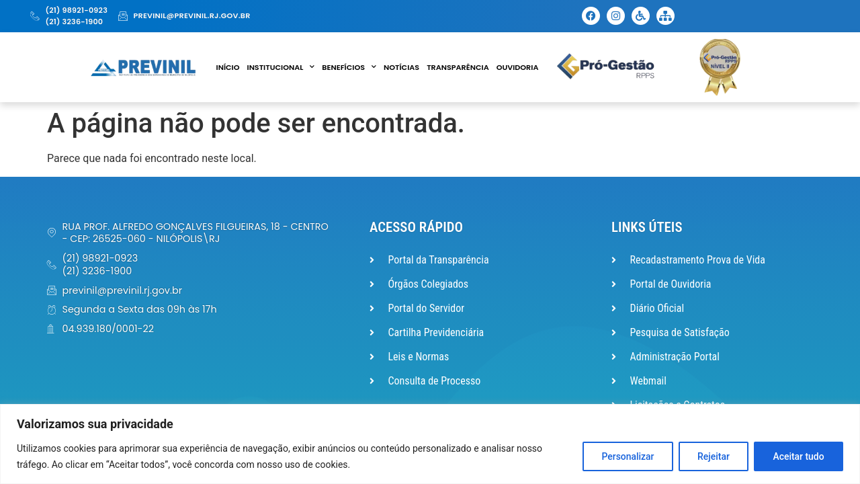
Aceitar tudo (798, 456)
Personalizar (625, 456)
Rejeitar (711, 456)
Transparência (458, 67)
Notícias (401, 67)
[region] (430, 444)
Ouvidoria (518, 67)
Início (228, 67)
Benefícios (349, 67)
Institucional (281, 67)
